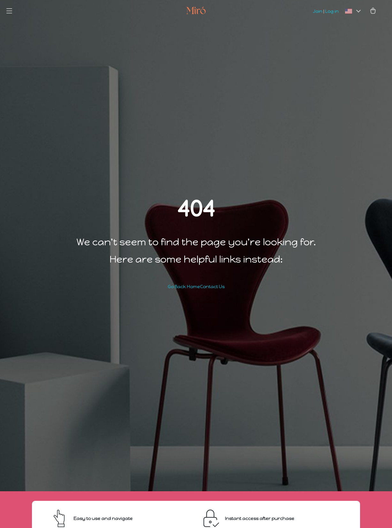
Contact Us (212, 286)
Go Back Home (184, 286)
